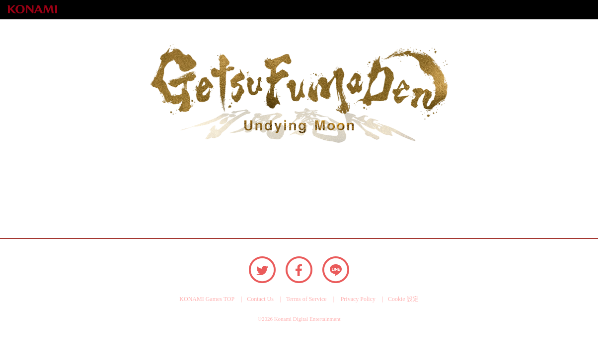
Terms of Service (306, 299)
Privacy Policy (358, 299)
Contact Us (260, 299)
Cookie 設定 (403, 299)
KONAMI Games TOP (206, 299)
